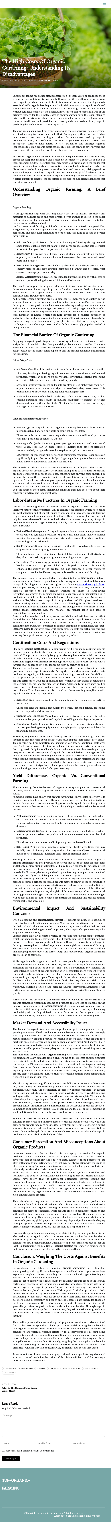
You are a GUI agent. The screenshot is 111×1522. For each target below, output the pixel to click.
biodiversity (76, 1368)
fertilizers (52, 1368)
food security (9, 1372)
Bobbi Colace (8, 80)
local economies (90, 1368)
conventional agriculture (90, 584)
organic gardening (27, 1368)
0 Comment (54, 80)
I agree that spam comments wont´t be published (29, 1451)
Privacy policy (93, 1516)
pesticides (41, 1368)
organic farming (10, 1368)
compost (64, 1368)
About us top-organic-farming (69, 1516)
